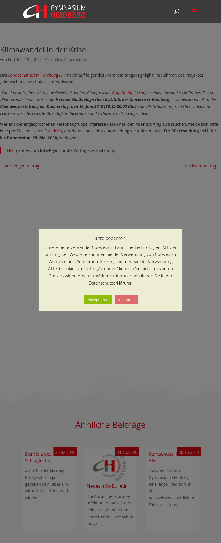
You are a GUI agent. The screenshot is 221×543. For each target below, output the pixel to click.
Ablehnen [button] (126, 299)
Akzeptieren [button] (98, 299)
